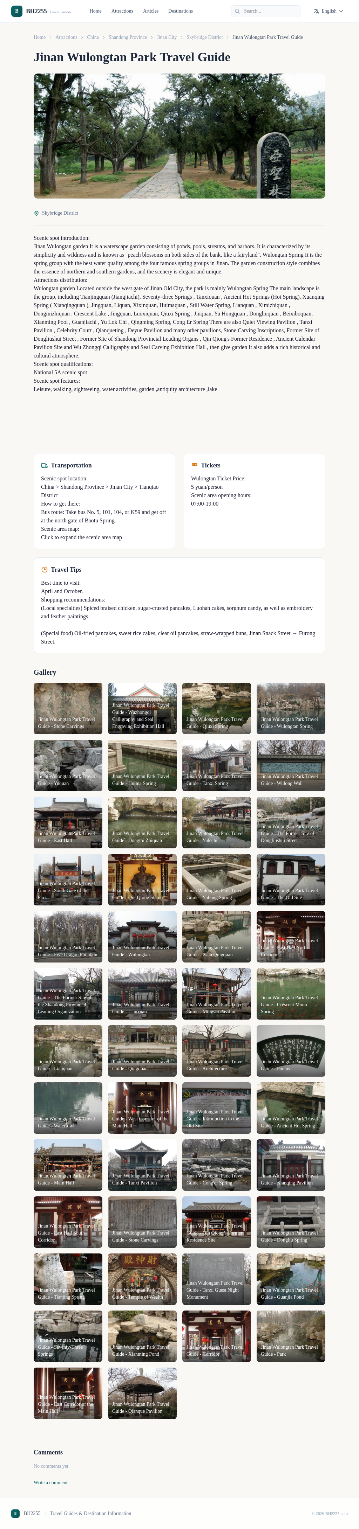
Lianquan (242, 305)
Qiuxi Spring (174, 314)
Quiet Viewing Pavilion (268, 322)
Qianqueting (108, 330)
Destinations (180, 11)
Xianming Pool (51, 322)
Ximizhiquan (272, 305)
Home (96, 11)
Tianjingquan (94, 297)
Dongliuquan (263, 314)
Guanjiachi (83, 322)
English (329, 11)
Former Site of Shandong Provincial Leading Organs (138, 339)
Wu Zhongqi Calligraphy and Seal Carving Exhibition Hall (138, 347)
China (93, 37)
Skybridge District (205, 37)
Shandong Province (128, 37)
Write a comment (51, 1482)
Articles (150, 11)
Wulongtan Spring (282, 255)
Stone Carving (239, 330)
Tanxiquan (207, 297)
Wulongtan (59, 246)
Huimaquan (172, 305)
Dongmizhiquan (52, 314)
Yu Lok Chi (113, 322)
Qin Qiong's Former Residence (236, 339)
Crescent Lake (89, 314)
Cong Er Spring (189, 322)
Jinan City (167, 37)
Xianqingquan (68, 305)
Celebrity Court (73, 330)
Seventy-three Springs (166, 297)
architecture (191, 389)
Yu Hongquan (229, 314)
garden (80, 246)
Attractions (122, 11)
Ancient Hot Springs (246, 297)
